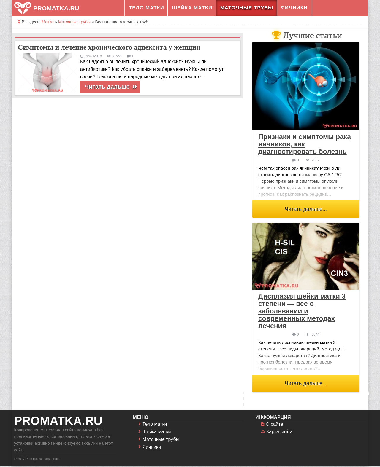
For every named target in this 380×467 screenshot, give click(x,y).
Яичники (294, 8)
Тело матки (146, 8)
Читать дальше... (306, 209)
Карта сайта (279, 432)
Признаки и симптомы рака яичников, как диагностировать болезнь (304, 144)
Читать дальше (107, 86)
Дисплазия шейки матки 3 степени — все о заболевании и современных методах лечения (302, 312)
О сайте (274, 425)
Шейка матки (192, 8)
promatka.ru (58, 422)
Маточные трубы (246, 8)
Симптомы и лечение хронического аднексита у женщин (109, 47)
